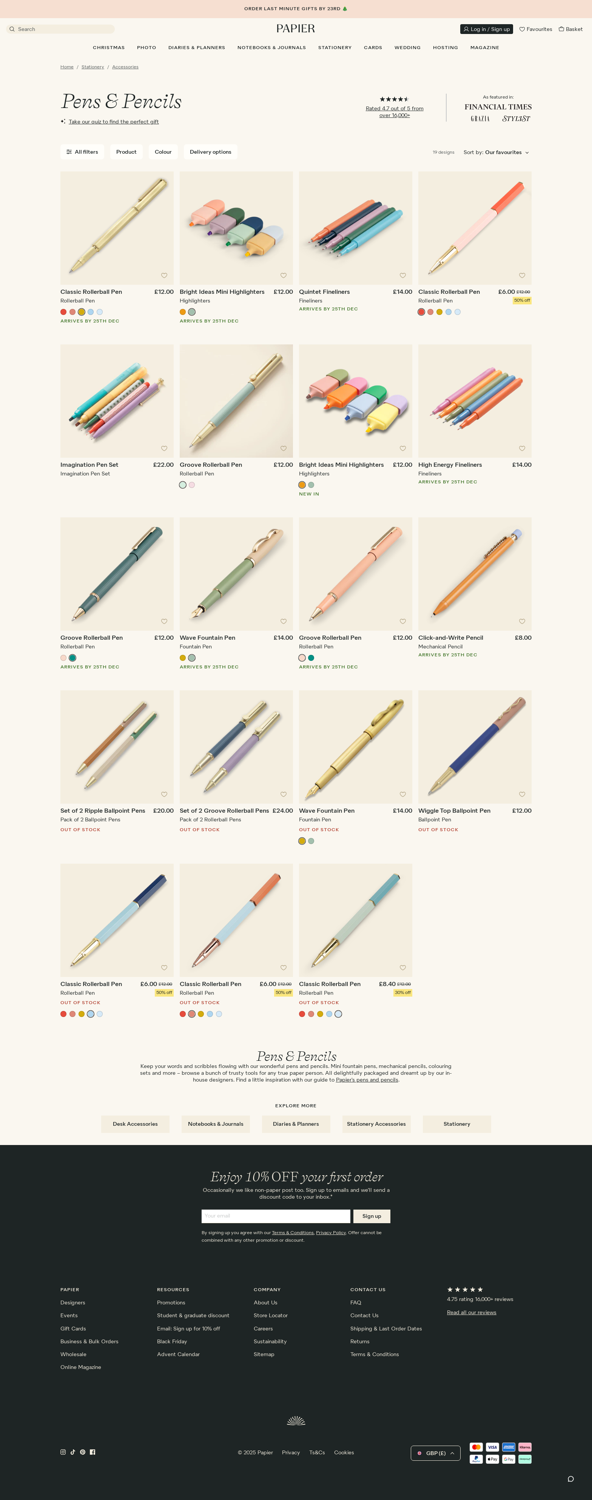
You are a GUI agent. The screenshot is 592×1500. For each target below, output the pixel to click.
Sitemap (264, 1354)
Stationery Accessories (376, 1124)
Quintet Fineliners (324, 292)
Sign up (371, 1216)
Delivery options (210, 152)
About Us (266, 1303)
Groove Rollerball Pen (211, 465)
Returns (360, 1341)
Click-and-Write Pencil (450, 638)
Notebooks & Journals (216, 1124)
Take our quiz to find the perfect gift (109, 122)
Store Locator (271, 1315)
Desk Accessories (135, 1124)
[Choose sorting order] (508, 152)
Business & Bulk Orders (89, 1341)
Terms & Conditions (293, 1233)
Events (69, 1315)
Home (67, 67)
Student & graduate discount (193, 1315)
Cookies (344, 1452)
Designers (72, 1303)
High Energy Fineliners (450, 465)
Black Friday (172, 1341)
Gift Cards (73, 1329)
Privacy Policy (331, 1233)
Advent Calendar (178, 1354)
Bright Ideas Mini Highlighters (222, 292)
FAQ (355, 1303)
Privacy (291, 1452)
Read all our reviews (471, 1312)
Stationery (93, 67)
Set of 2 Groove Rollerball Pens (224, 811)
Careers (263, 1329)
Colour (163, 152)
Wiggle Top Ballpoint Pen (454, 811)
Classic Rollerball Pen (91, 292)
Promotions (171, 1303)
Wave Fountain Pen (207, 638)
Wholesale (73, 1354)
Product (126, 152)
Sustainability (270, 1341)
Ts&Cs (317, 1452)
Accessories (125, 67)
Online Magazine (80, 1367)
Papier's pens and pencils (367, 1080)
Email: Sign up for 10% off (188, 1329)
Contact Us (364, 1315)
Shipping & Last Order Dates (386, 1329)
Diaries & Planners (296, 1124)
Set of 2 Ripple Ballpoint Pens (102, 811)
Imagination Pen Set (89, 465)
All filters (82, 152)
